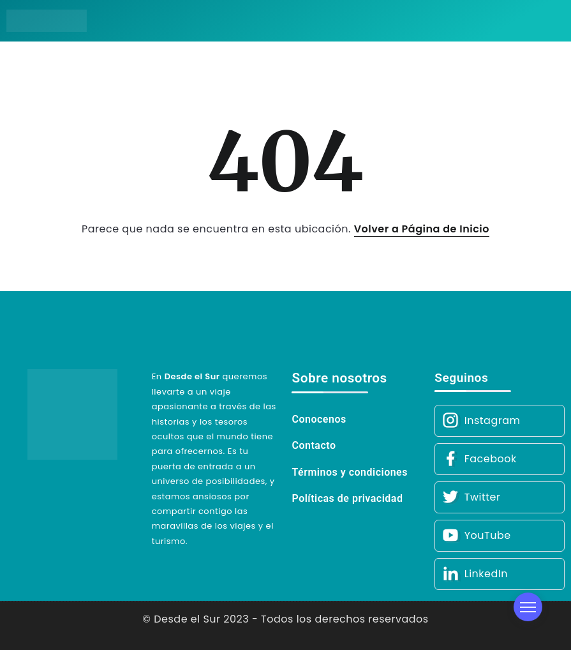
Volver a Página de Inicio (421, 229)
